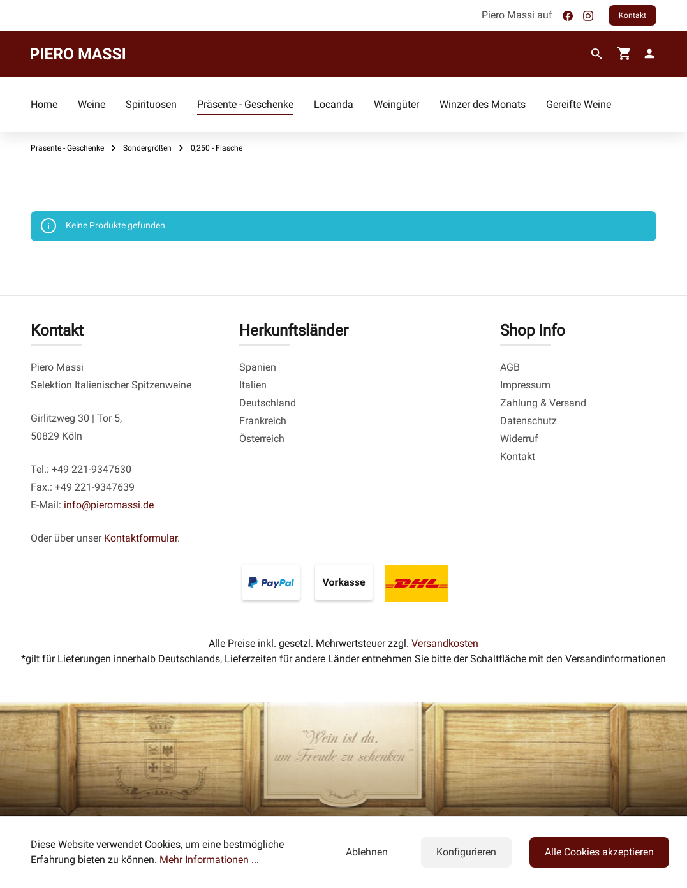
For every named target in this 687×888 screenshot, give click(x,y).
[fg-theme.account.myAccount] (646, 53)
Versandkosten (444, 643)
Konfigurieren (466, 852)
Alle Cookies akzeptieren (599, 852)
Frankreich (262, 421)
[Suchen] (597, 54)
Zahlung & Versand (543, 403)
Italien (253, 385)
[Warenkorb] (624, 53)
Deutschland (267, 403)
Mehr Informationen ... (209, 860)
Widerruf (519, 439)
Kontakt (632, 15)
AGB (510, 367)
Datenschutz (528, 421)
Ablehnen (367, 852)
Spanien (257, 367)
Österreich (261, 439)
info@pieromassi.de (109, 505)
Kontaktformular (140, 538)
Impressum (525, 385)
